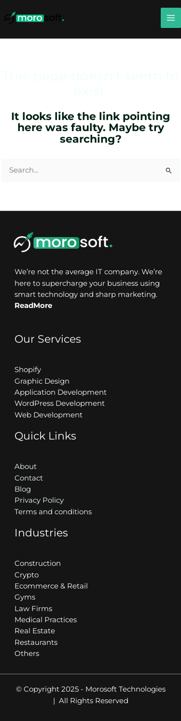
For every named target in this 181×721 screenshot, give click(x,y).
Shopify (27, 369)
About (25, 466)
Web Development (48, 415)
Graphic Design (42, 381)
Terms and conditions (53, 511)
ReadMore (33, 305)
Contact (28, 478)
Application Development (60, 392)
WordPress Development (59, 403)
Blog (22, 489)
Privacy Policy (39, 500)
